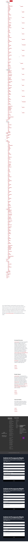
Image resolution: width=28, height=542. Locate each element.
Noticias (9, 134)
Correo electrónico (5, 470)
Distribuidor (8, 132)
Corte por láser (16, 341)
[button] (7, 139)
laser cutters (16, 360)
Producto (7, 2)
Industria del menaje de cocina (9, 101)
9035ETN (15, 392)
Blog (7, 133)
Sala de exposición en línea (9, 124)
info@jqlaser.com (4, 433)
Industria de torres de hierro (9, 96)
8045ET (15, 365)
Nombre (4, 462)
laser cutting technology (10, 313)
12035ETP (15, 368)
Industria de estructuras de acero (10, 112)
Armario (9, 78)
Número (4, 524)
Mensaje (4, 475)
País (3, 467)
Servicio (7, 121)
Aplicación (8, 69)
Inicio (7, 1)
